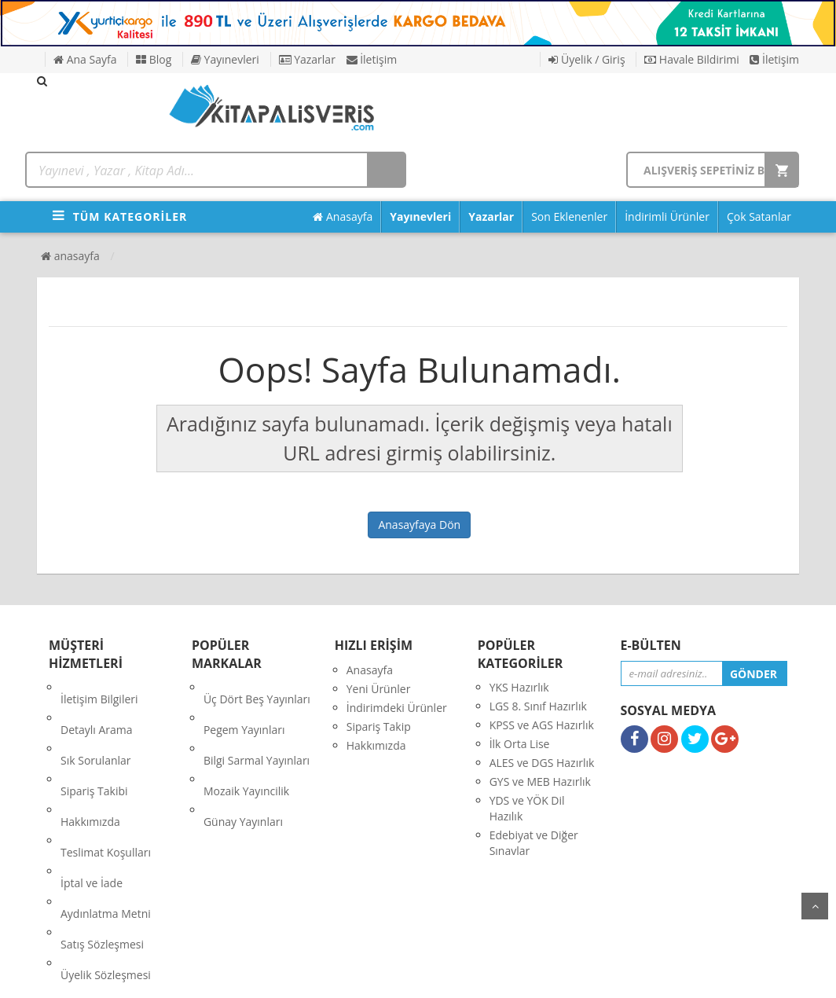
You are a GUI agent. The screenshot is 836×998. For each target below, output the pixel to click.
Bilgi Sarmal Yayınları (257, 724)
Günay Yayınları (243, 762)
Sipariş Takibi (94, 743)
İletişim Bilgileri (99, 687)
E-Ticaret (402, 974)
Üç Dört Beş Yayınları (257, 687)
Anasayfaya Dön (419, 524)
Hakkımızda (90, 762)
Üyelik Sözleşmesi (105, 856)
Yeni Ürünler (378, 688)
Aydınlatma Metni (105, 819)
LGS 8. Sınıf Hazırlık (538, 706)
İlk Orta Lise (520, 743)
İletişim (372, 59)
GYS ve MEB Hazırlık (540, 781)
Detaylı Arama (96, 706)
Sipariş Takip (378, 726)
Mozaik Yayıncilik (246, 743)
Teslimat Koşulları (105, 781)
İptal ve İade (91, 800)
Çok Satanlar (759, 216)
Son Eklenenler (569, 216)
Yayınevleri (225, 59)
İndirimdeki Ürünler (396, 707)
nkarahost (349, 974)
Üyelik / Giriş (586, 59)
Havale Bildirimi (691, 59)
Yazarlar (307, 59)
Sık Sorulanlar (95, 724)
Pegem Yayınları (244, 706)
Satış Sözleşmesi (102, 838)
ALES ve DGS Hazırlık (542, 762)
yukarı (814, 906)
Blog (153, 59)
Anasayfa (342, 217)
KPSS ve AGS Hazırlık (542, 724)
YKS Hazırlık (519, 687)
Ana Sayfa (84, 59)
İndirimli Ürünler (667, 216)
